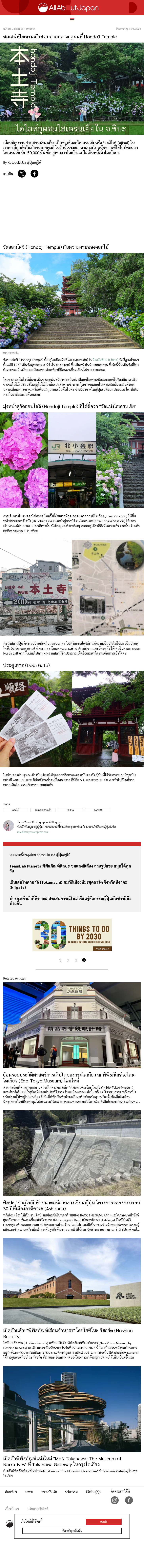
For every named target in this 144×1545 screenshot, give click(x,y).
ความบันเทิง (49, 1492)
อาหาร (29, 1492)
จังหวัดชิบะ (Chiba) (105, 359)
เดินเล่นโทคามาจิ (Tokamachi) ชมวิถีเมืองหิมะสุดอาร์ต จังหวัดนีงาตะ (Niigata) (68, 885)
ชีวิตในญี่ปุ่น (94, 1492)
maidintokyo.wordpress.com (33, 831)
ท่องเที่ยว (11, 1492)
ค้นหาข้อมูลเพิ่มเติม (72, 1530)
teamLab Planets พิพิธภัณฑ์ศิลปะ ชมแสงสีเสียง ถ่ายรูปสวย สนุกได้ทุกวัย (70, 868)
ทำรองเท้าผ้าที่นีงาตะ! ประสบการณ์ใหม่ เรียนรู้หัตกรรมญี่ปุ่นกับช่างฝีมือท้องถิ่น (71, 901)
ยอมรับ (104, 1521)
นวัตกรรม (71, 1492)
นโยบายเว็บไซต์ (38, 1509)
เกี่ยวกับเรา (12, 1509)
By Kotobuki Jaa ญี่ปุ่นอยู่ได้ (22, 162)
